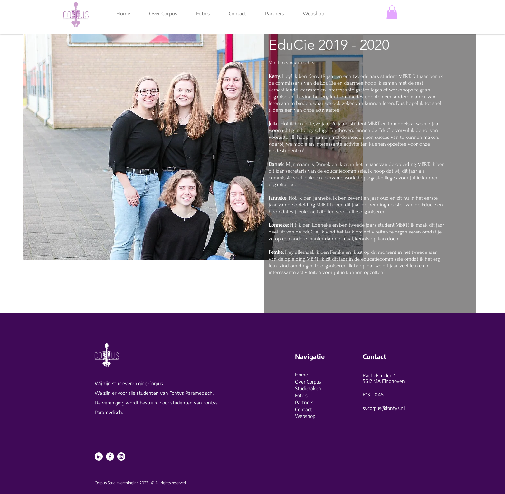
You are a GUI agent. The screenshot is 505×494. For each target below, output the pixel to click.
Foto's (301, 395)
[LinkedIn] (99, 456)
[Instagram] (121, 456)
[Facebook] (110, 456)
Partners (304, 402)
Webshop (305, 416)
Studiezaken (308, 388)
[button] (392, 12)
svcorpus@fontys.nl (384, 408)
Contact (303, 409)
